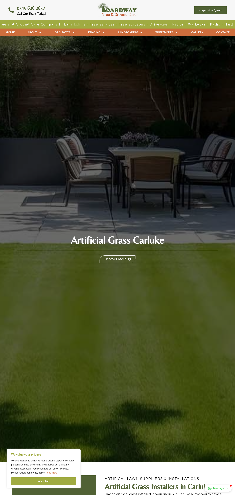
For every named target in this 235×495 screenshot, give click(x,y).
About (34, 32)
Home (10, 32)
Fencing (96, 32)
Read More (51, 472)
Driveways (64, 32)
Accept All (43, 481)
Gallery (197, 32)
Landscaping (130, 32)
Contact (222, 32)
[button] (218, 488)
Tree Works (166, 32)
